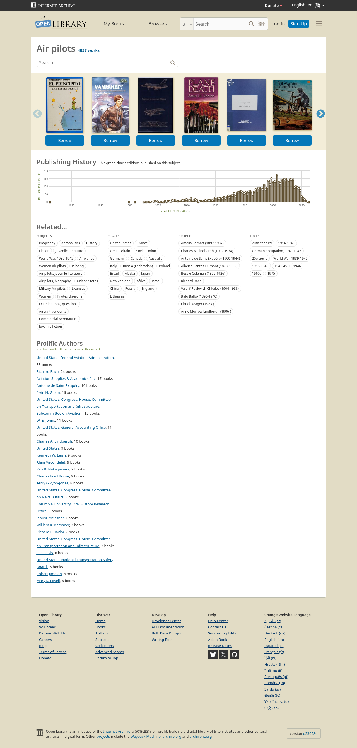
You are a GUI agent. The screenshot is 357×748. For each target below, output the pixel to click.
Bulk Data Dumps (166, 633)
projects (103, 736)
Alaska (130, 273)
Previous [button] (35, 121)
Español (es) (274, 645)
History (91, 243)
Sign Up (299, 24)
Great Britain (120, 250)
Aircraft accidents (52, 311)
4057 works (89, 50)
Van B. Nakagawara (53, 469)
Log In (278, 24)
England (147, 288)
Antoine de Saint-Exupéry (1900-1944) (210, 258)
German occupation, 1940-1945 (276, 250)
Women (45, 296)
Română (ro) (274, 682)
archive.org (172, 736)
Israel (156, 281)
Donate (273, 5)
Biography (47, 243)
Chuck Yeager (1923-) (197, 303)
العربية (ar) (272, 620)
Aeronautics (70, 243)
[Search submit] (251, 24)
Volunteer (47, 626)
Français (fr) (274, 651)
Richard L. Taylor (50, 531)
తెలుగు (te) (272, 695)
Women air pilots (52, 266)
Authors (102, 633)
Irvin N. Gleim (48, 392)
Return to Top (106, 657)
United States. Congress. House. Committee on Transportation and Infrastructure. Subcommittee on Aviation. (74, 406)
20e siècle (259, 258)
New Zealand (120, 281)
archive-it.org (201, 736)
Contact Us (217, 626)
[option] (64, 111)
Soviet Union (146, 250)
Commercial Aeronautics (58, 319)
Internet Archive (116, 731)
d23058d (310, 733)
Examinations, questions (58, 303)
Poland (164, 266)
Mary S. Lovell (48, 580)
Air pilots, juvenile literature (60, 273)
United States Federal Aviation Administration (75, 357)
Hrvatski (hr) (274, 664)
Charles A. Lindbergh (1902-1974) (207, 250)
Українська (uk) (277, 701)
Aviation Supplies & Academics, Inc (66, 378)
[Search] (219, 23)
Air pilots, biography (55, 281)
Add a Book (217, 639)
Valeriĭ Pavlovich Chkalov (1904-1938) (210, 288)
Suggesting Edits (222, 633)
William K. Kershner (53, 524)
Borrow (64, 140)
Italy (113, 266)
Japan (145, 273)
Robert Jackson (49, 573)
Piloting (78, 266)
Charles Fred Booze (53, 476)
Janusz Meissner (50, 517)
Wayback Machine (146, 736)
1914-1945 (286, 243)
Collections (104, 645)
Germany (117, 258)
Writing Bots (162, 639)
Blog (43, 645)
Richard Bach (191, 281)
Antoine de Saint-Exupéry (58, 385)
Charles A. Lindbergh (54, 441)
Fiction (44, 250)
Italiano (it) (273, 670)
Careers (45, 639)
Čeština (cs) (273, 626)
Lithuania (117, 296)
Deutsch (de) (274, 633)
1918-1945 (260, 266)
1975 (271, 273)
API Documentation (168, 626)
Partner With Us (52, 633)
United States (87, 281)
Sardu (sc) (272, 689)
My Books (114, 24)
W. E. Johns (46, 420)
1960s (256, 273)
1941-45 (280, 266)
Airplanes (86, 258)
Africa (141, 281)
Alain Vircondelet (51, 462)
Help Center (218, 620)
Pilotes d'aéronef (70, 296)
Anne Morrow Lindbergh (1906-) (206, 311)
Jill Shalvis (45, 552)
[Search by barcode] (262, 24)
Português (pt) (276, 676)
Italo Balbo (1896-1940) (199, 296)
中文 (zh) (271, 707)
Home (100, 620)
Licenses (78, 288)
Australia (156, 258)
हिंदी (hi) (270, 657)
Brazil (114, 273)
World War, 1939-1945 (56, 258)
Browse (151, 24)
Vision (44, 620)
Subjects (102, 639)
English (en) (274, 639)
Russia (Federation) (138, 266)
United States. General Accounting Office (71, 427)
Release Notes (220, 645)
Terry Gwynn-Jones (52, 483)
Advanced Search (109, 651)
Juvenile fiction (50, 326)
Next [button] (320, 121)
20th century (262, 243)
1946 (297, 266)
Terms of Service (52, 651)
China (114, 288)
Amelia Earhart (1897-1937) (202, 243)
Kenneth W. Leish (51, 455)
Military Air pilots (52, 288)
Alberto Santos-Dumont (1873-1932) (209, 266)
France (142, 243)
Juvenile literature (69, 250)
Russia (130, 288)
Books (100, 626)
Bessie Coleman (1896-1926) (203, 273)
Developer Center (166, 620)
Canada (137, 258)
